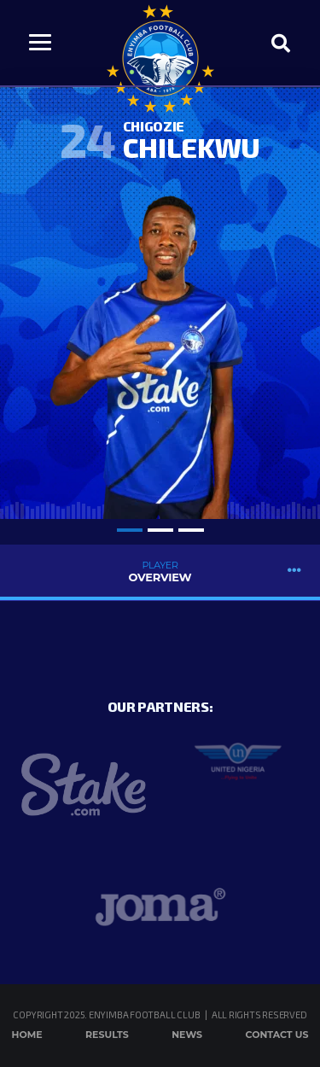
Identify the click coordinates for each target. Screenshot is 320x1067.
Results (107, 1035)
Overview (160, 571)
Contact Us (277, 1035)
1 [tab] (130, 530)
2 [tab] (160, 530)
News (187, 1035)
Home (27, 1035)
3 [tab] (191, 530)
